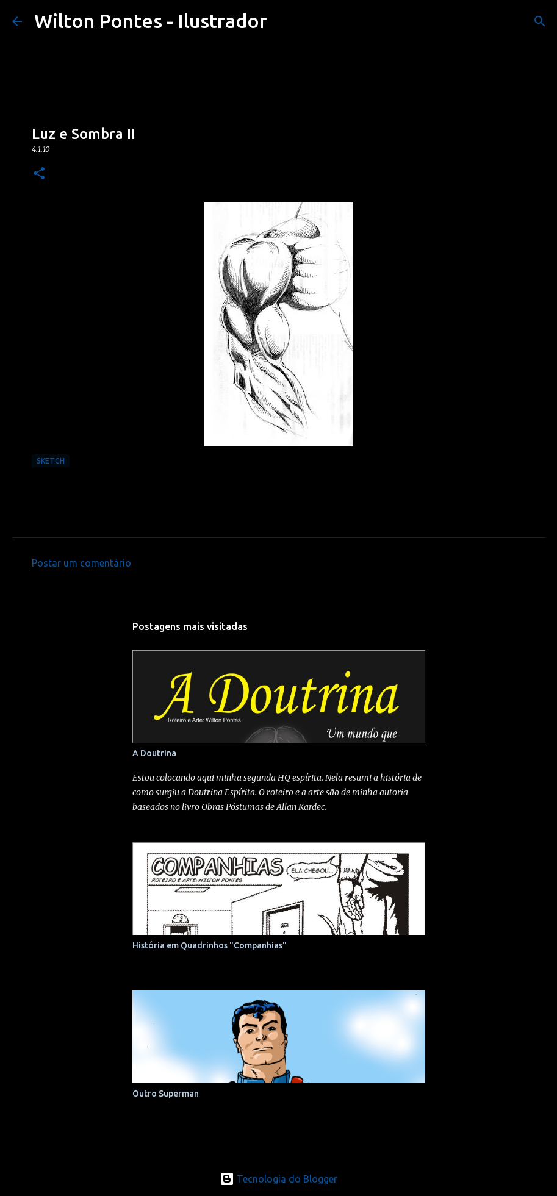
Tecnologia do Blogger (278, 1178)
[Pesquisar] (540, 21)
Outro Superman (165, 1093)
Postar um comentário (81, 562)
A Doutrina (154, 753)
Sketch (51, 461)
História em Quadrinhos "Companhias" (209, 945)
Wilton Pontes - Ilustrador (150, 21)
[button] (39, 174)
